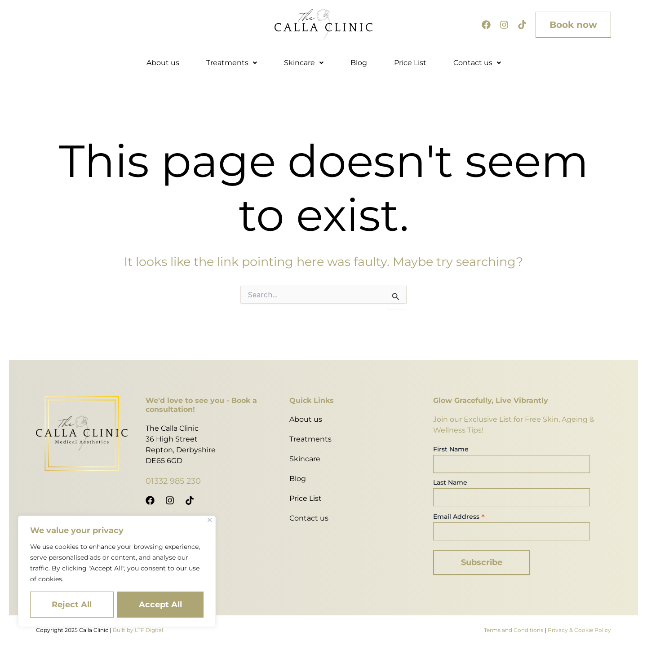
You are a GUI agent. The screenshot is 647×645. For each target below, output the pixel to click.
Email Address (459, 516)
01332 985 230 (173, 481)
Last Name (450, 482)
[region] (117, 571)
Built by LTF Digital (138, 630)
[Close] (210, 520)
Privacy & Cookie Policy (579, 630)
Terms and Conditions (513, 630)
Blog (358, 62)
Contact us (477, 62)
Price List (410, 62)
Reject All (72, 605)
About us (162, 62)
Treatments (231, 62)
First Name (451, 449)
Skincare (304, 62)
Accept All (160, 605)
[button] (231, 63)
